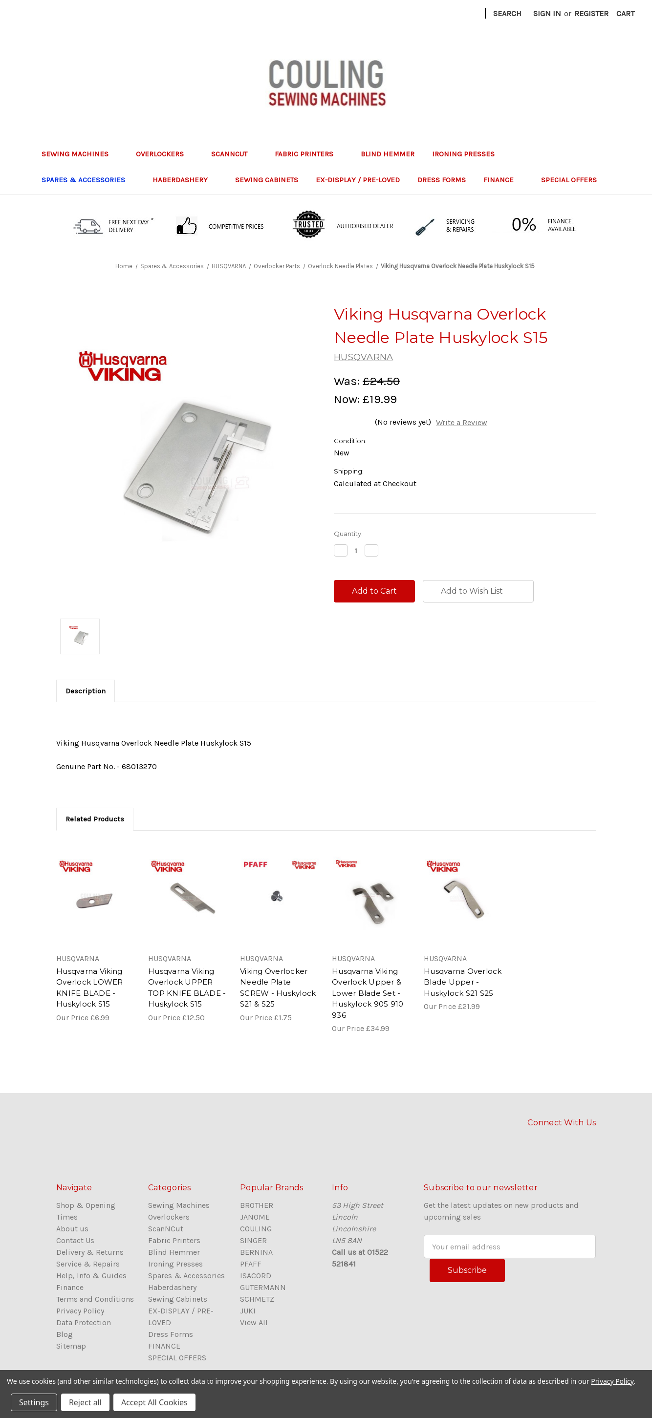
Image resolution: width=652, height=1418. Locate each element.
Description (85, 691)
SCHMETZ (257, 1299)
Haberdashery (184, 179)
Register (591, 13)
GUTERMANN (263, 1287)
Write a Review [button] (461, 422)
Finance (70, 1287)
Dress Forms (441, 179)
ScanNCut (234, 154)
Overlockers (165, 154)
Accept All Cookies (154, 1402)
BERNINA (256, 1252)
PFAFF (250, 1263)
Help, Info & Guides (91, 1275)
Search (507, 13)
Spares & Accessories (88, 179)
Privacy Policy (80, 1310)
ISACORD (255, 1275)
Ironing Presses (468, 154)
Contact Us (75, 1240)
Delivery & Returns (90, 1252)
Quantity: (348, 533)
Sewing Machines (80, 154)
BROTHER (256, 1205)
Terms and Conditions (95, 1299)
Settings (34, 1402)
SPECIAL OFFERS (569, 179)
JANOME (255, 1217)
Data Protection (83, 1322)
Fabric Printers (309, 154)
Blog (64, 1334)
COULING (256, 1228)
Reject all (85, 1402)
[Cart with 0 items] (625, 13)
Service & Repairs (88, 1263)
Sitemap (71, 1346)
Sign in (547, 13)
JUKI (248, 1310)
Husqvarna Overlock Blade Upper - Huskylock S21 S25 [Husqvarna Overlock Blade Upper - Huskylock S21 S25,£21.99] (463, 982)
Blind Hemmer (387, 154)
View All (254, 1322)
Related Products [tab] (94, 819)
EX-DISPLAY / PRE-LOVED (358, 179)
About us (72, 1228)
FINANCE (503, 179)
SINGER (253, 1240)
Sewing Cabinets (266, 179)
